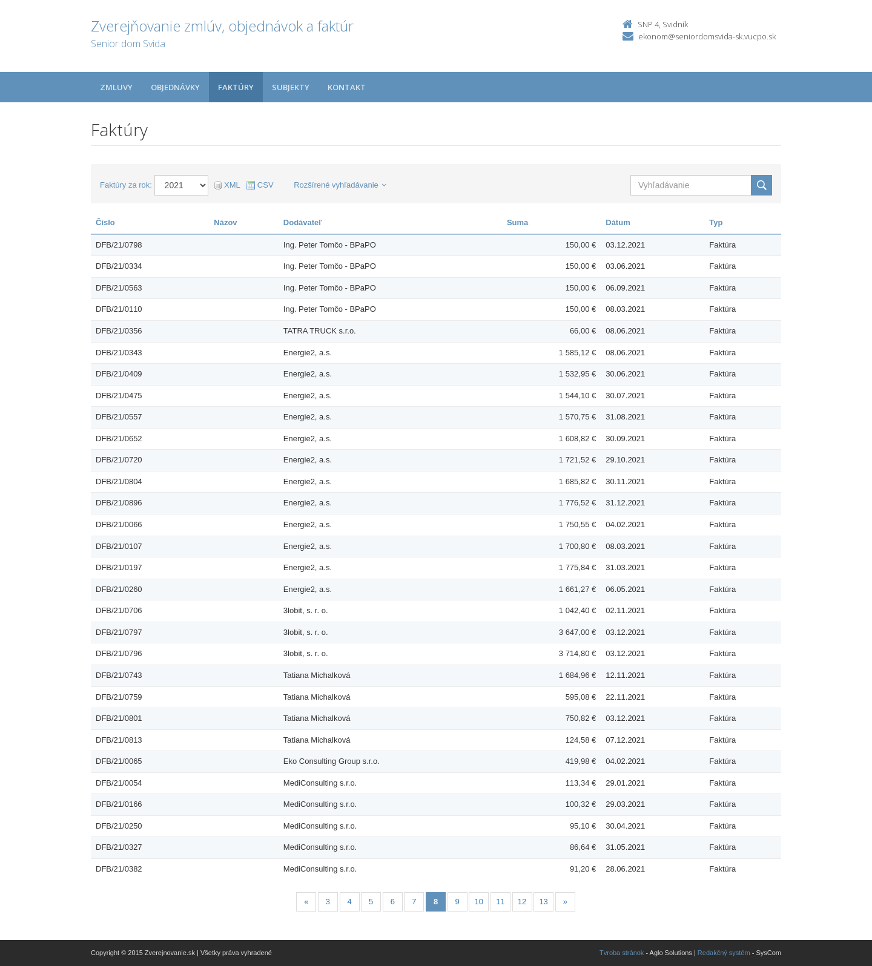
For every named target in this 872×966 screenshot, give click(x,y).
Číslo (105, 222)
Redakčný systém (724, 952)
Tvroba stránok (622, 952)
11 (500, 901)
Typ (715, 222)
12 (522, 901)
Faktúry (236, 87)
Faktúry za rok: (126, 184)
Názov (225, 222)
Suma (517, 222)
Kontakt (347, 87)
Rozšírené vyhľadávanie (340, 184)
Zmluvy (116, 87)
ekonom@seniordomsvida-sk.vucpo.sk (707, 36)
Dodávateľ (302, 222)
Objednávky (175, 87)
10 (479, 901)
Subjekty (290, 87)
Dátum (618, 222)
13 (543, 901)
